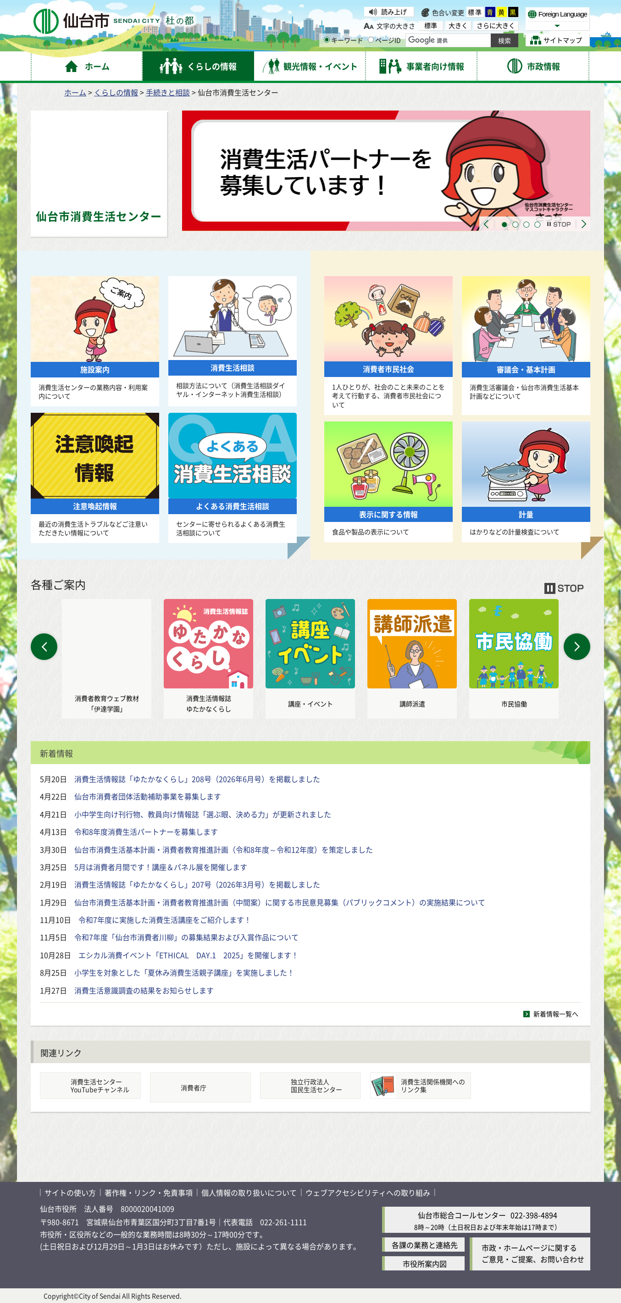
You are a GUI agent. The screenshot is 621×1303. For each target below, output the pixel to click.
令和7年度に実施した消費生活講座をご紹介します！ (164, 919)
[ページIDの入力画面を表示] (371, 40)
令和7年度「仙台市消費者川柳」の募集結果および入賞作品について (186, 937)
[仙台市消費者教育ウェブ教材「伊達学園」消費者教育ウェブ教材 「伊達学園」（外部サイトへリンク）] (106, 659)
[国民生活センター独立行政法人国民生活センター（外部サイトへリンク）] (310, 1085)
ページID (384, 39)
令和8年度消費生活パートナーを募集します (146, 831)
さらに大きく (496, 25)
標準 (475, 12)
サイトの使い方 (70, 1192)
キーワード (343, 39)
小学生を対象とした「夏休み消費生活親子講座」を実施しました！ (184, 972)
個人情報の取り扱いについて (249, 1192)
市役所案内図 (425, 1263)
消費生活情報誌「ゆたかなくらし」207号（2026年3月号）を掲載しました (197, 884)
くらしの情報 (116, 92)
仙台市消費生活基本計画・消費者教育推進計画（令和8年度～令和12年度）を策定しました (223, 849)
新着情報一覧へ (555, 1013)
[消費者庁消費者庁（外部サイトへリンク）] (200, 1087)
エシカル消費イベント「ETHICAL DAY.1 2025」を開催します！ (188, 954)
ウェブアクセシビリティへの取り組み (367, 1192)
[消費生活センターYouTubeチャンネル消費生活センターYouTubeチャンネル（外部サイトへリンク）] (90, 1085)
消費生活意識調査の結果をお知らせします (144, 990)
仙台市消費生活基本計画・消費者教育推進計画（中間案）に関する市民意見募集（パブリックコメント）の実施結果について (279, 902)
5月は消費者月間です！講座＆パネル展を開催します (160, 866)
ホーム (75, 92)
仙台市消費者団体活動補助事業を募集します (147, 796)
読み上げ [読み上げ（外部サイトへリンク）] (394, 11)
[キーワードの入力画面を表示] (327, 40)
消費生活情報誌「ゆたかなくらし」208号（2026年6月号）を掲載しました (197, 778)
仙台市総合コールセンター (462, 1214)
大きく (458, 25)
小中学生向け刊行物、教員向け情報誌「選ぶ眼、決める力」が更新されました (202, 814)
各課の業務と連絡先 (425, 1244)
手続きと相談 (168, 92)
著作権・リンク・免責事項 (149, 1192)
